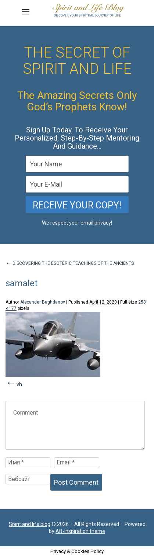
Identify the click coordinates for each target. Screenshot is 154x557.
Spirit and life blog (29, 524)
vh (19, 384)
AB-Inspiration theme (80, 531)
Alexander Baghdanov (42, 302)
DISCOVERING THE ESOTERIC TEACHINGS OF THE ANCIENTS (70, 263)
